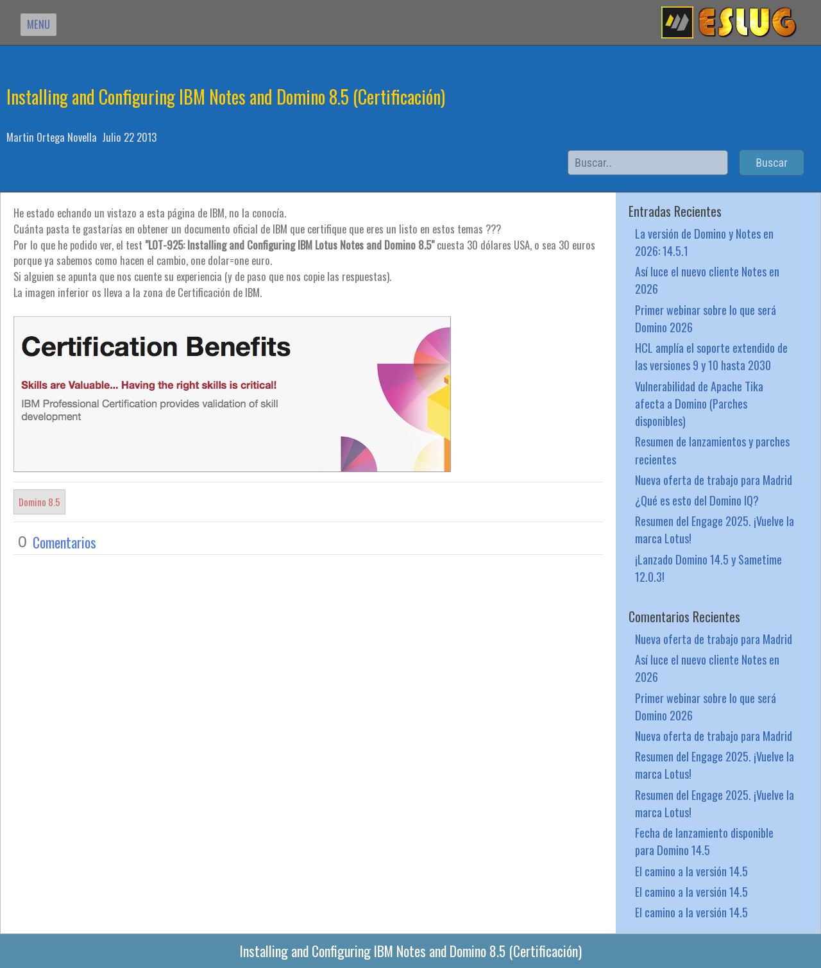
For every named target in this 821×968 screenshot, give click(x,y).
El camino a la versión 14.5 (691, 870)
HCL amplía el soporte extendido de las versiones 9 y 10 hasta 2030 (711, 356)
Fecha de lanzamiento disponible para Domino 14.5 (704, 841)
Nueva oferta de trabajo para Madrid (713, 479)
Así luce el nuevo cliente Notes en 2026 (707, 279)
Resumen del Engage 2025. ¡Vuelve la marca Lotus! (714, 529)
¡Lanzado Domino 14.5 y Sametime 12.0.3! (708, 567)
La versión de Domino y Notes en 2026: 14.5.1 (704, 242)
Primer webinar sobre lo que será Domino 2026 (705, 318)
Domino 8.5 (39, 502)
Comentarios (64, 542)
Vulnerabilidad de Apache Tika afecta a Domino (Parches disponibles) (699, 403)
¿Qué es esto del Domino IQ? (697, 500)
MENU (38, 24)
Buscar (772, 162)
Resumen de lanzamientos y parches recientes (712, 449)
